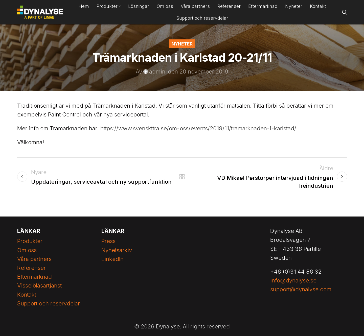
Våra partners (34, 259)
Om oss (27, 250)
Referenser (31, 268)
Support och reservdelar (48, 303)
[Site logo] (40, 11)
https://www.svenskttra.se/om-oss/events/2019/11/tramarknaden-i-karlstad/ (198, 128)
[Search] (344, 12)
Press (108, 241)
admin (157, 71)
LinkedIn (112, 259)
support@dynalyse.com (300, 289)
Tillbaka (182, 177)
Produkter (29, 241)
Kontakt (26, 294)
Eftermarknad (34, 276)
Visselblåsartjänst (39, 285)
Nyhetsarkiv (116, 250)
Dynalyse (168, 326)
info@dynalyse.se (293, 280)
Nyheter (182, 43)
